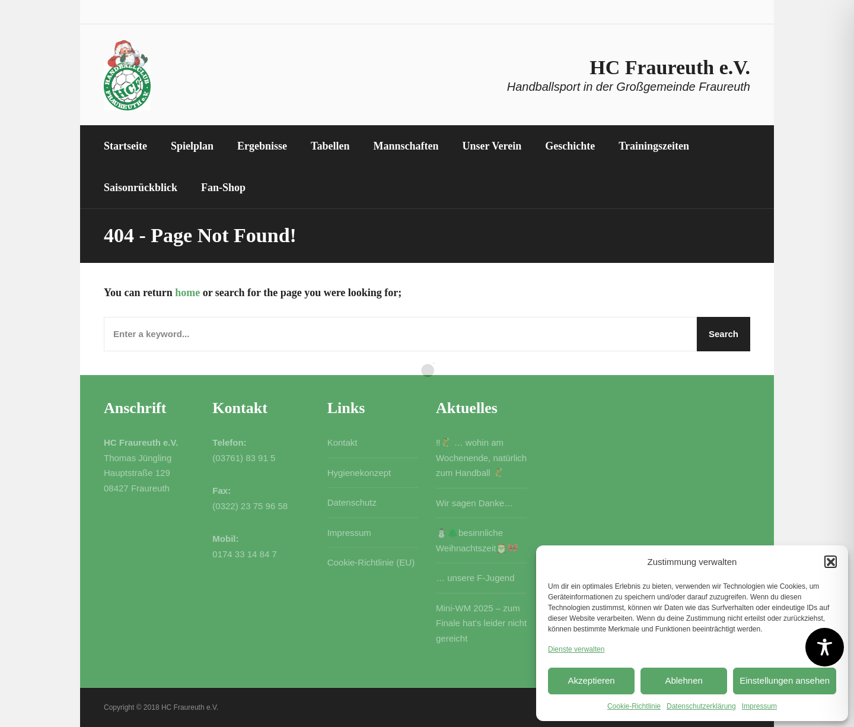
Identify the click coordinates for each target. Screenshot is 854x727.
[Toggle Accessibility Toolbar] (824, 647)
